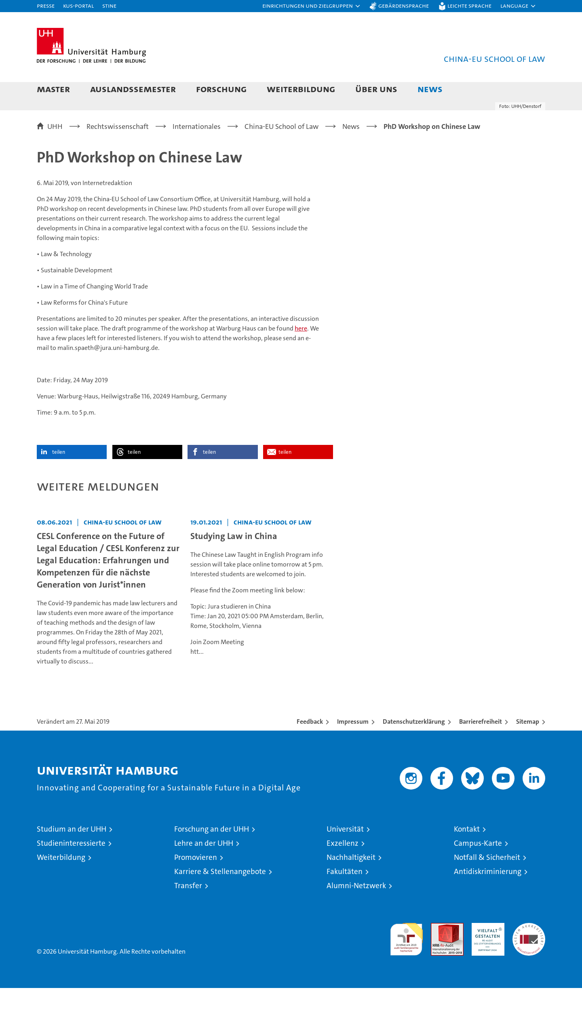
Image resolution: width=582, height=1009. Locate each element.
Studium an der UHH (71, 850)
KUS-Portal (78, 5)
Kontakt (467, 850)
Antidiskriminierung (487, 892)
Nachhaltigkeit (351, 878)
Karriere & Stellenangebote (220, 892)
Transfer (188, 907)
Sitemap (527, 742)
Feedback (310, 742)
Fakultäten (345, 892)
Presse (46, 5)
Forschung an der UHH (211, 850)
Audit (438, 948)
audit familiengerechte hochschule (406, 956)
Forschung (221, 88)
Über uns (376, 88)
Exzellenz (342, 864)
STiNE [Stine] (109, 5)
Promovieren (195, 878)
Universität (345, 850)
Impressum (353, 742)
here (301, 349)
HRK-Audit (486, 948)
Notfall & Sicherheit (487, 878)
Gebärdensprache (403, 5)
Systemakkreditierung (528, 948)
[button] (311, 6)
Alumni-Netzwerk (356, 907)
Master (53, 88)
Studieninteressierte (71, 864)
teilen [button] (58, 473)
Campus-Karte (478, 864)
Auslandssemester (133, 88)
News (430, 88)
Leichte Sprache (469, 5)
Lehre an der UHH (203, 864)
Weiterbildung (301, 88)
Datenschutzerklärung (414, 742)
